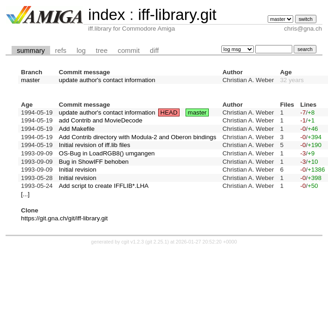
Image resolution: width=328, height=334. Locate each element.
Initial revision (77, 169)
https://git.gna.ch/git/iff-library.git (64, 218)
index (106, 14)
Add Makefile (77, 128)
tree (102, 50)
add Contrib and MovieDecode (100, 120)
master (30, 80)
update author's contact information (107, 80)
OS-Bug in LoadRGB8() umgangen (107, 153)
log (81, 50)
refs (60, 50)
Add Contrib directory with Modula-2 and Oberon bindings (137, 137)
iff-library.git (177, 14)
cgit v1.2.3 (133, 241)
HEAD (169, 112)
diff (154, 50)
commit (129, 50)
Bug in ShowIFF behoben (94, 161)
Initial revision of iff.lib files (94, 144)
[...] (25, 194)
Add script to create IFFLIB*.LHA (103, 185)
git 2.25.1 (157, 241)
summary (31, 50)
